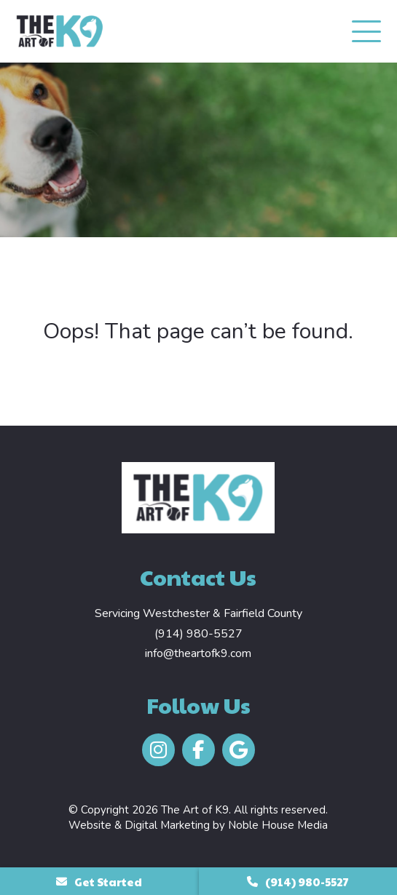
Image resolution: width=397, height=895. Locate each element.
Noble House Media (278, 825)
